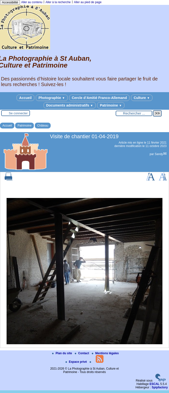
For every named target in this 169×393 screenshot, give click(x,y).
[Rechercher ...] (134, 113)
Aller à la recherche (58, 2)
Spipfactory (160, 387)
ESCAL (155, 384)
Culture (142, 98)
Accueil (25, 98)
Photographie (51, 98)
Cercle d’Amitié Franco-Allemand (99, 98)
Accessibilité (10, 2)
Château (42, 125)
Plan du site (62, 353)
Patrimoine (111, 105)
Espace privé (77, 362)
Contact (82, 353)
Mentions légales (105, 353)
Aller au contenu (31, 2)
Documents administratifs (69, 105)
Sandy (159, 154)
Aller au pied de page (87, 2)
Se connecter (18, 113)
